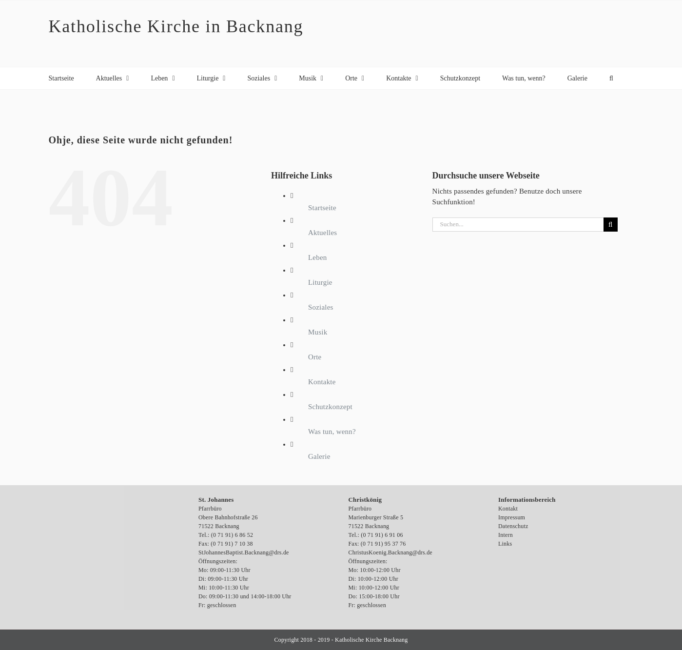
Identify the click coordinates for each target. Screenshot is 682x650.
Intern (505, 535)
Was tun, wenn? (332, 431)
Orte (314, 357)
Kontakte (322, 382)
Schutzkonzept (330, 407)
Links (505, 543)
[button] (611, 78)
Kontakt (508, 508)
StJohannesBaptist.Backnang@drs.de (243, 552)
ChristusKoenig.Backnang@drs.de (390, 552)
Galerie (319, 456)
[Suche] (611, 224)
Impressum (511, 517)
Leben (317, 257)
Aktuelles (322, 232)
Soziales (320, 307)
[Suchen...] (518, 224)
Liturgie (320, 282)
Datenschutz (513, 526)
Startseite (322, 208)
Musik (317, 332)
